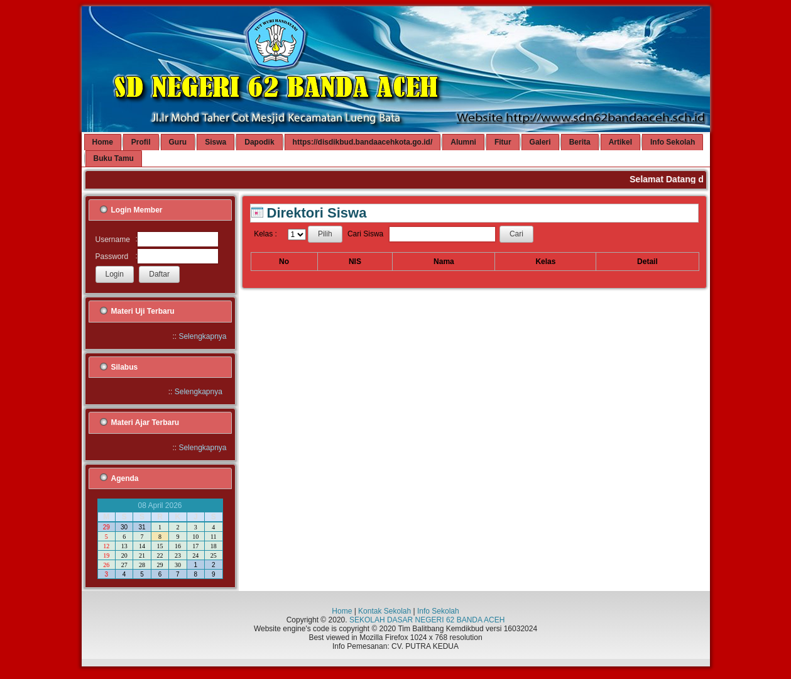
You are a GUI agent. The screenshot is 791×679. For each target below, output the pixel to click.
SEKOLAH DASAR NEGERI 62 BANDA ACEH (427, 620)
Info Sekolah (438, 611)
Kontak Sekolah (384, 611)
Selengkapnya (202, 336)
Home (342, 611)
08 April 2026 (160, 505)
